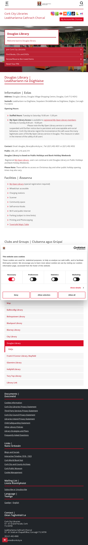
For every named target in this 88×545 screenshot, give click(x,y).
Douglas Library (14, 343)
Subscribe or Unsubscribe (15, 489)
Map (9, 303)
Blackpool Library (14, 323)
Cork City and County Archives (17, 464)
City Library (12, 336)
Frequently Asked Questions (16, 435)
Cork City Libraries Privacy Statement (20, 406)
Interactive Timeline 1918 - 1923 (18, 456)
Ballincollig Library (15, 310)
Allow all (71, 295)
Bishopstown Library (16, 316)
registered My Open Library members (60, 120)
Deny (16, 295)
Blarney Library (13, 330)
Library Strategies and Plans (16, 431)
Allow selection (44, 295)
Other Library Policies (13, 427)
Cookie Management (13, 472)
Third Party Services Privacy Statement (21, 410)
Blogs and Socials (11, 452)
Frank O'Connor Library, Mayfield (21, 356)
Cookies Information (13, 402)
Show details (75, 288)
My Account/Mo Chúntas (71, 19)
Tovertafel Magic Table (19, 224)
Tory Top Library (14, 376)
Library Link (12, 382)
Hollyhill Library (14, 369)
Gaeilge (7, 502)
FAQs (10, 349)
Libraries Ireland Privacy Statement (19, 419)
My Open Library (22, 160)
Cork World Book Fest (13, 460)
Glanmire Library (14, 362)
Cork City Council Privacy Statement (19, 415)
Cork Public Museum (13, 468)
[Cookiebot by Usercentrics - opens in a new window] (75, 248)
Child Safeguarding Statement (17, 423)
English (16, 502)
